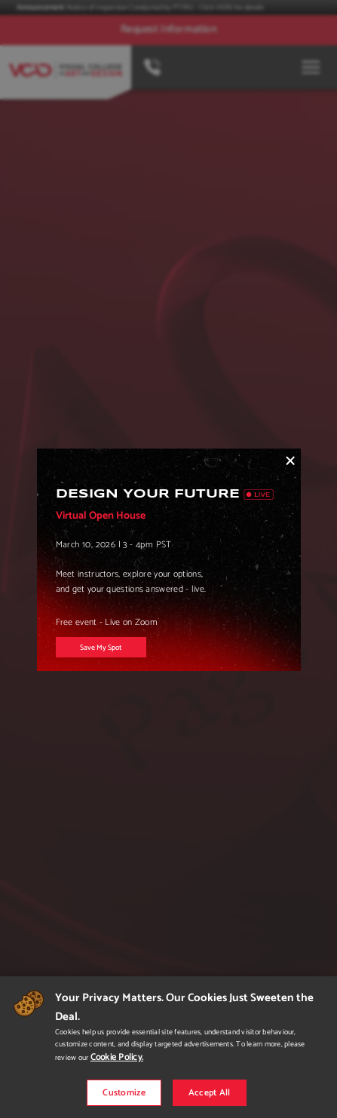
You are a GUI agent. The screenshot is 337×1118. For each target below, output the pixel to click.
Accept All (209, 1093)
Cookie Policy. (116, 1057)
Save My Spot (100, 648)
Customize (124, 1093)
